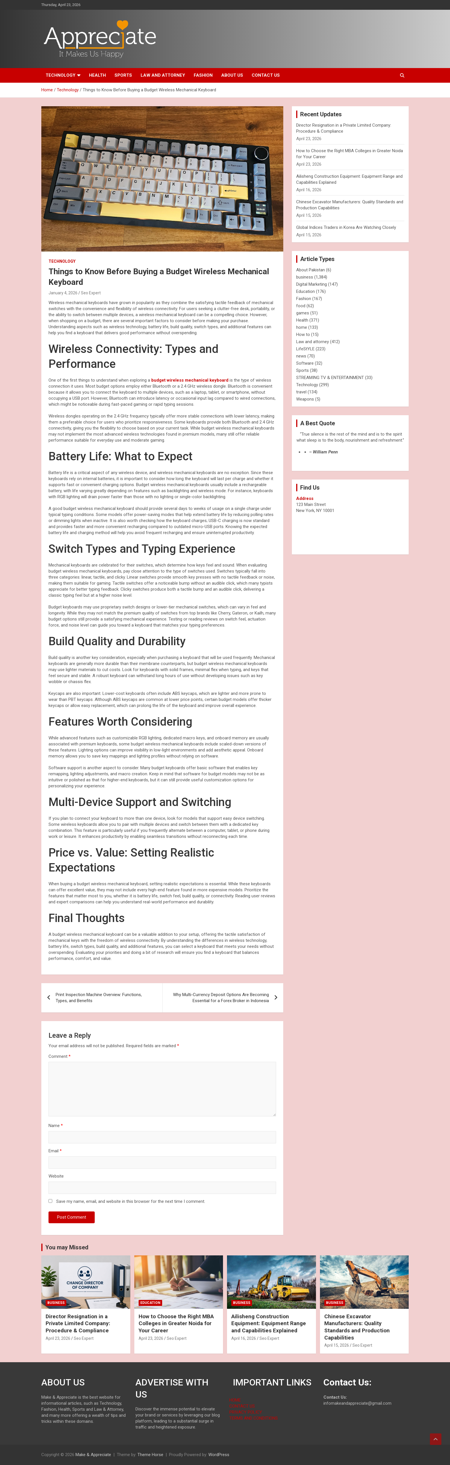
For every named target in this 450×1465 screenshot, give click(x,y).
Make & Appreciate (93, 1454)
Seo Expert (91, 293)
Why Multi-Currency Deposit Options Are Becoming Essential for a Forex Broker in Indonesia (221, 997)
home (301, 327)
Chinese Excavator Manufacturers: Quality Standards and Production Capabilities (357, 1327)
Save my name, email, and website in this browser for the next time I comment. (130, 1201)
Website (56, 1176)
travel (301, 392)
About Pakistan (310, 269)
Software (305, 363)
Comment (60, 1056)
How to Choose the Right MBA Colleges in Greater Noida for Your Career (176, 1323)
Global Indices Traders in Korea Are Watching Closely (346, 227)
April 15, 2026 (336, 1345)
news (301, 356)
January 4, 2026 (63, 293)
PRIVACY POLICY (245, 1412)
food (300, 305)
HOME (235, 1400)
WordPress (218, 1454)
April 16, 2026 (243, 1338)
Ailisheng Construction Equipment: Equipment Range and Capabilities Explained (268, 1323)
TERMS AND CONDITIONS (253, 1418)
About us (232, 75)
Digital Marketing (311, 284)
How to (303, 334)
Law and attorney (163, 75)
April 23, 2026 (58, 1338)
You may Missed (66, 1247)
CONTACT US (242, 1406)
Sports (123, 75)
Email (55, 1150)
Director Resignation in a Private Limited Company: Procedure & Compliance (78, 1323)
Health (97, 75)
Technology (60, 75)
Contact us (266, 75)
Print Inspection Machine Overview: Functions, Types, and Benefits (99, 997)
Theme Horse (150, 1454)
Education (305, 291)
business (304, 277)
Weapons (305, 399)
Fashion (203, 75)
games (302, 313)
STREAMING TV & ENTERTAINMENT (330, 377)
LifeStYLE (305, 348)
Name (56, 1125)
